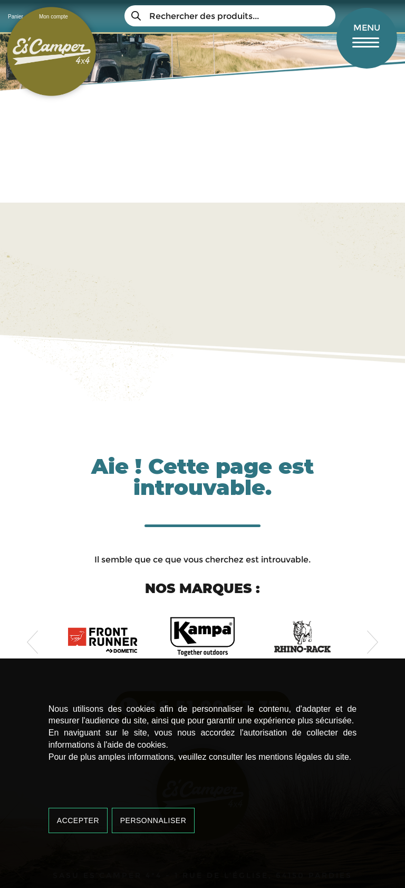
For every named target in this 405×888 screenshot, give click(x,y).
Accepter (78, 820)
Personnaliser (153, 820)
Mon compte (53, 17)
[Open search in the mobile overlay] (229, 15)
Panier (15, 17)
